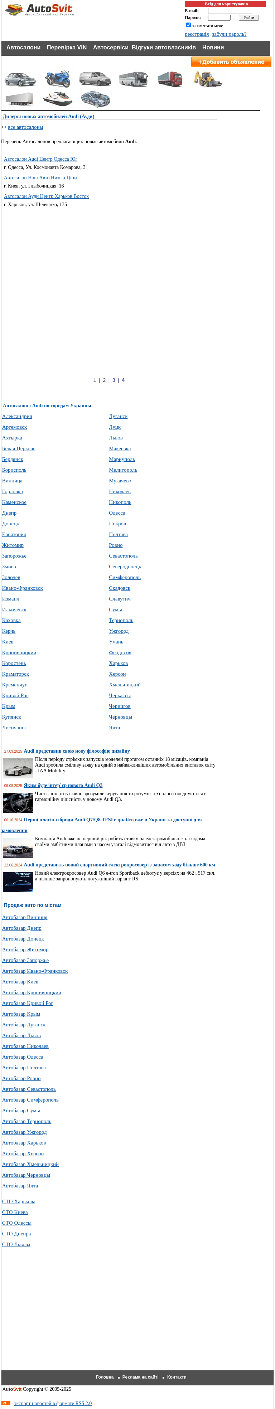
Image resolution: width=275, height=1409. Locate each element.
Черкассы (120, 695)
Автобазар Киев (20, 982)
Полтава (118, 534)
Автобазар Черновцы (26, 1175)
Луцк (115, 427)
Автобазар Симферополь (30, 1100)
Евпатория (14, 534)
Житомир (13, 545)
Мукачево (120, 481)
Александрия (17, 416)
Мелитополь (123, 470)
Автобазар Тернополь (26, 1121)
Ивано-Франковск (22, 588)
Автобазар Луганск (24, 1024)
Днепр (9, 513)
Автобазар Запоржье (25, 960)
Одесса (117, 513)
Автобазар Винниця (25, 917)
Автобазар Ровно (21, 1078)
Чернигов (119, 706)
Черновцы (120, 717)
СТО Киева (15, 1212)
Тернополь (121, 620)
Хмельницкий (125, 685)
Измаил (10, 599)
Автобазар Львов (21, 1035)
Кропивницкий (19, 652)
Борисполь (14, 470)
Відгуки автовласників (164, 47)
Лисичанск (14, 727)
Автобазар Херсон (23, 1153)
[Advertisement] (121, 259)
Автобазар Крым (21, 1014)
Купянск (11, 717)
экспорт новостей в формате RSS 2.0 (53, 1403)
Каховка (11, 620)
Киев (8, 642)
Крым (8, 706)
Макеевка (120, 448)
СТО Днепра (16, 1233)
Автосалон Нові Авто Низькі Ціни (40, 177)
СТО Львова (16, 1244)
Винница (12, 481)
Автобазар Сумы (21, 1110)
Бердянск (12, 459)
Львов (116, 438)
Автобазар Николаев (25, 1046)
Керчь (9, 631)
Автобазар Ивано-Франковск (35, 971)
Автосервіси (111, 47)
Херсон (117, 674)
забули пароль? (229, 34)
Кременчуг (14, 685)
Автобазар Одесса (22, 1057)
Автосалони (23, 47)
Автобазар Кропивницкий (31, 992)
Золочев (11, 577)
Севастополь (123, 556)
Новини (213, 47)
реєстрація (197, 34)
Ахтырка (12, 438)
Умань (116, 642)
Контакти (177, 1377)
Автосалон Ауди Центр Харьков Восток (46, 196)
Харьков (118, 663)
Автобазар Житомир (25, 949)
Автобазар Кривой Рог (27, 1003)
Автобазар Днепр (22, 928)
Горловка (12, 491)
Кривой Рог (15, 695)
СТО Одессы (17, 1223)
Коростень (14, 663)
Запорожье (14, 556)
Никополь (120, 502)
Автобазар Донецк (23, 939)
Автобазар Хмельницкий (30, 1164)
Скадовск (119, 588)
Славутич (119, 599)
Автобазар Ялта (20, 1186)
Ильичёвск (14, 609)
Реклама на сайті (140, 1377)
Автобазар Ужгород (24, 1132)
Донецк (10, 523)
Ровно (115, 545)
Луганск (118, 416)
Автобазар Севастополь (29, 1089)
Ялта (114, 727)
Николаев (120, 491)
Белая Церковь (18, 448)
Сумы (115, 609)
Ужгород (119, 631)
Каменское (14, 502)
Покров (117, 523)
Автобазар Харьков (24, 1143)
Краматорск (15, 674)
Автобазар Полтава (24, 1067)
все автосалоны (25, 127)
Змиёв (9, 566)
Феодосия (120, 652)
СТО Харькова (18, 1201)
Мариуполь (122, 459)
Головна (105, 1377)
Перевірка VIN (67, 47)
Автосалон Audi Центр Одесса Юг (41, 159)
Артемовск (14, 427)
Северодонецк (125, 566)
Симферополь (125, 577)
